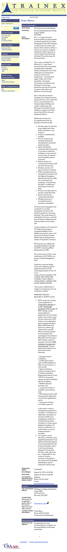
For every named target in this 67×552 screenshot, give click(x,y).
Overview (4, 67)
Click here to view (40, 503)
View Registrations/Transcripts (10, 57)
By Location (5, 37)
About (3, 80)
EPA (3, 89)
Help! (3, 71)
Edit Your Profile (6, 58)
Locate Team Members (8, 82)
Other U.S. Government (8, 91)
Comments (23, 542)
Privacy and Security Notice (38, 542)
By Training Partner (7, 40)
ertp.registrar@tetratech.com (44, 483)
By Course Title (6, 35)
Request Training (6, 60)
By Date (4, 39)
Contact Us (5, 69)
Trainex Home (5, 17)
